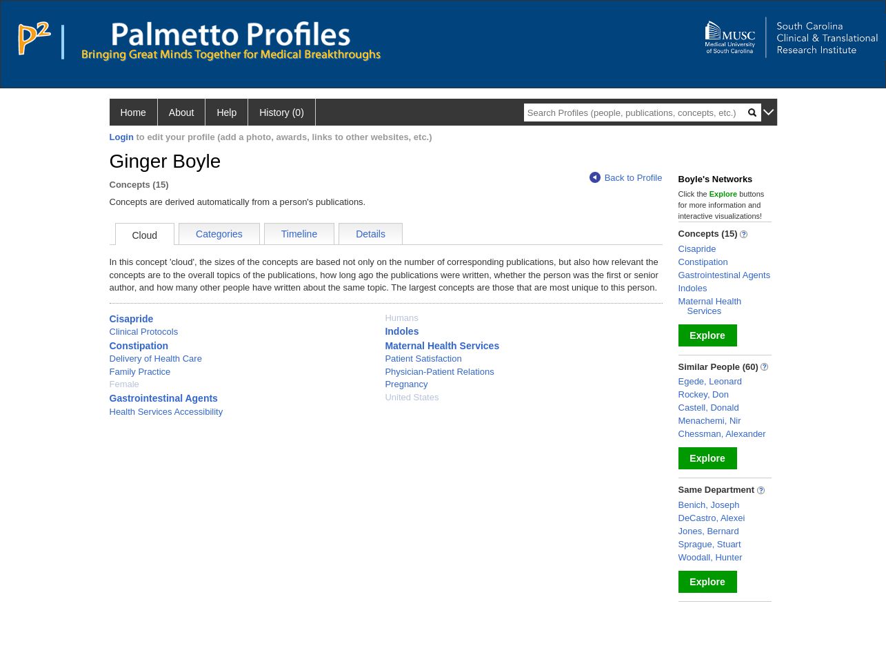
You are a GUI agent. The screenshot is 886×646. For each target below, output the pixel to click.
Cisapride (132, 318)
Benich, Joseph (709, 505)
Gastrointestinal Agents (164, 398)
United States (412, 397)
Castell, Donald (708, 407)
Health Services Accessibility (166, 412)
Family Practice (140, 371)
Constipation (139, 345)
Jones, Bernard (708, 531)
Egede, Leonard (710, 381)
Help (226, 112)
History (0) (281, 112)
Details (370, 233)
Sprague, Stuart (709, 544)
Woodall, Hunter (710, 557)
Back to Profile (626, 178)
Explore (707, 335)
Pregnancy (406, 384)
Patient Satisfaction (423, 358)
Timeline (299, 233)
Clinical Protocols (144, 331)
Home (133, 112)
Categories (219, 233)
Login (122, 137)
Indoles (402, 331)
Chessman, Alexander (722, 434)
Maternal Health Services (442, 345)
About (181, 112)
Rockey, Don (703, 394)
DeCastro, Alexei (711, 518)
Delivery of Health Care (156, 358)
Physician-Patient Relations (439, 371)
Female (124, 384)
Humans (401, 318)
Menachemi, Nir (709, 420)
